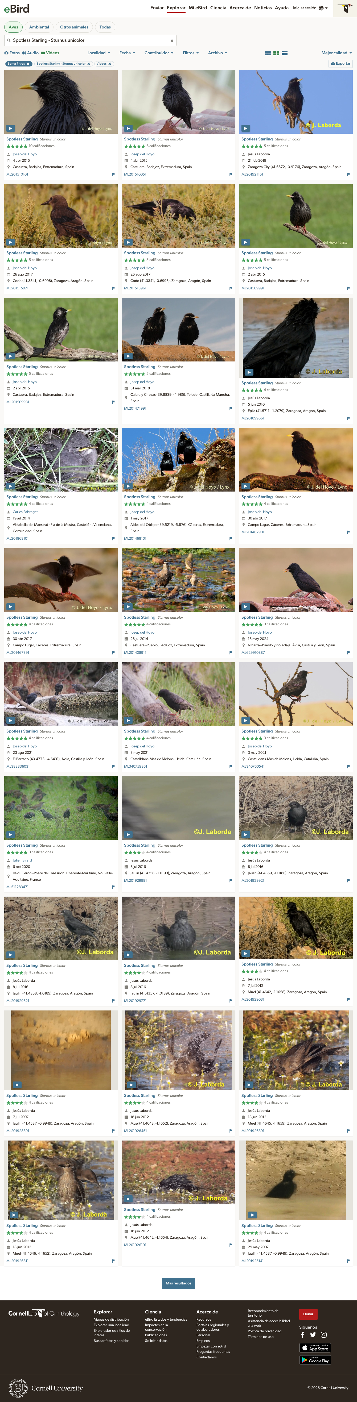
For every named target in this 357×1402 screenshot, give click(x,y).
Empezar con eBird (211, 1346)
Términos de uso (261, 1337)
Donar (308, 1314)
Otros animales (74, 27)
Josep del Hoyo (25, 154)
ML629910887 (253, 653)
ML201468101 (135, 538)
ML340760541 (253, 766)
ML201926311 (17, 1261)
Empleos (203, 1341)
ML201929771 (135, 1001)
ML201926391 (252, 1131)
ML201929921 (252, 881)
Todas (105, 27)
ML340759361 (135, 766)
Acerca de (240, 8)
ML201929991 (135, 881)
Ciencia (218, 8)
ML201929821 (17, 1001)
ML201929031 (252, 999)
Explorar (176, 8)
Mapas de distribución (111, 1319)
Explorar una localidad (111, 1325)
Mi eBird (198, 8)
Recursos (203, 1319)
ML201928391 (17, 1131)
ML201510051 (135, 174)
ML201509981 (17, 402)
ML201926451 (135, 1131)
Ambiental (39, 27)
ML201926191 (135, 1245)
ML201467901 (252, 532)
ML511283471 (17, 887)
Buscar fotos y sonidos (111, 1341)
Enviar (157, 8)
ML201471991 (135, 408)
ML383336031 (18, 766)
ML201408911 (135, 653)
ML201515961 (135, 288)
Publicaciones (156, 1335)
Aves (13, 27)
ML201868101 (17, 538)
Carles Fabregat (25, 512)
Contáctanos (206, 1357)
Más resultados (178, 1283)
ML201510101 (17, 174)
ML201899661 (252, 418)
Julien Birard (22, 860)
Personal (203, 1335)
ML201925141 (252, 1261)
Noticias (263, 8)
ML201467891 (17, 653)
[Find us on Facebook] (302, 1335)
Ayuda (282, 8)
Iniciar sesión (305, 8)
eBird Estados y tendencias (166, 1319)
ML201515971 (17, 288)
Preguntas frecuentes (213, 1352)
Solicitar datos (156, 1341)
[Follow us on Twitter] (313, 1335)
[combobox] (90, 40)
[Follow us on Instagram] (324, 1335)
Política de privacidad (264, 1331)
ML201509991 (252, 288)
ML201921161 (252, 174)
